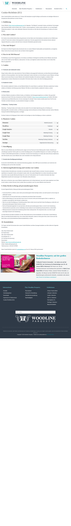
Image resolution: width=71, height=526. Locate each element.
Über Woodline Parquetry (25, 8)
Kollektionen (39, 8)
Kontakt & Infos (58, 8)
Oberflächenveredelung (31, 295)
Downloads (6, 295)
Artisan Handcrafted (52, 290)
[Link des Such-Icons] (66, 9)
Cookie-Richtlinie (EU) (9, 300)
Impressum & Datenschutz (10, 297)
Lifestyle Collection (52, 293)
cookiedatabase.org (21, 249)
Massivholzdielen (51, 304)
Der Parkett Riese (50, 334)
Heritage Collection (52, 302)
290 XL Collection (51, 297)
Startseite (14, 8)
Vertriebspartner (7, 293)
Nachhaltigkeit (29, 297)
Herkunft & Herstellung (31, 293)
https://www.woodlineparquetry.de (16, 25)
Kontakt (5, 290)
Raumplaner (49, 8)
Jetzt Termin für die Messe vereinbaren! (46, 277)
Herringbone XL (51, 300)
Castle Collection (51, 295)
